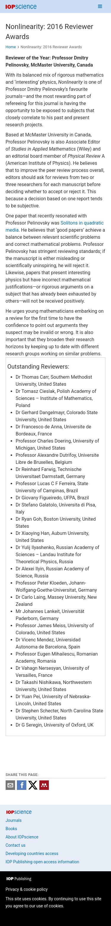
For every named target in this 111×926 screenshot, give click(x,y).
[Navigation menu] (100, 6)
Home (11, 47)
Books (11, 828)
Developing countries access (32, 853)
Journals (14, 820)
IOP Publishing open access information (42, 861)
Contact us (15, 845)
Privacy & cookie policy (27, 889)
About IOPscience (22, 837)
